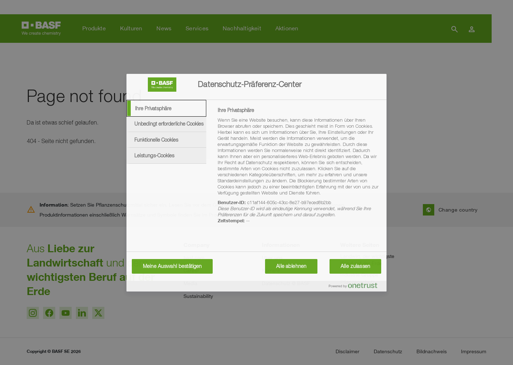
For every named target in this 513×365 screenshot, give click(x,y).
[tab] (166, 108)
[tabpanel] (299, 169)
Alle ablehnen (291, 266)
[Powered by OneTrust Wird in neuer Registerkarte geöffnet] (356, 287)
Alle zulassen (355, 266)
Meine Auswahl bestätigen (172, 266)
